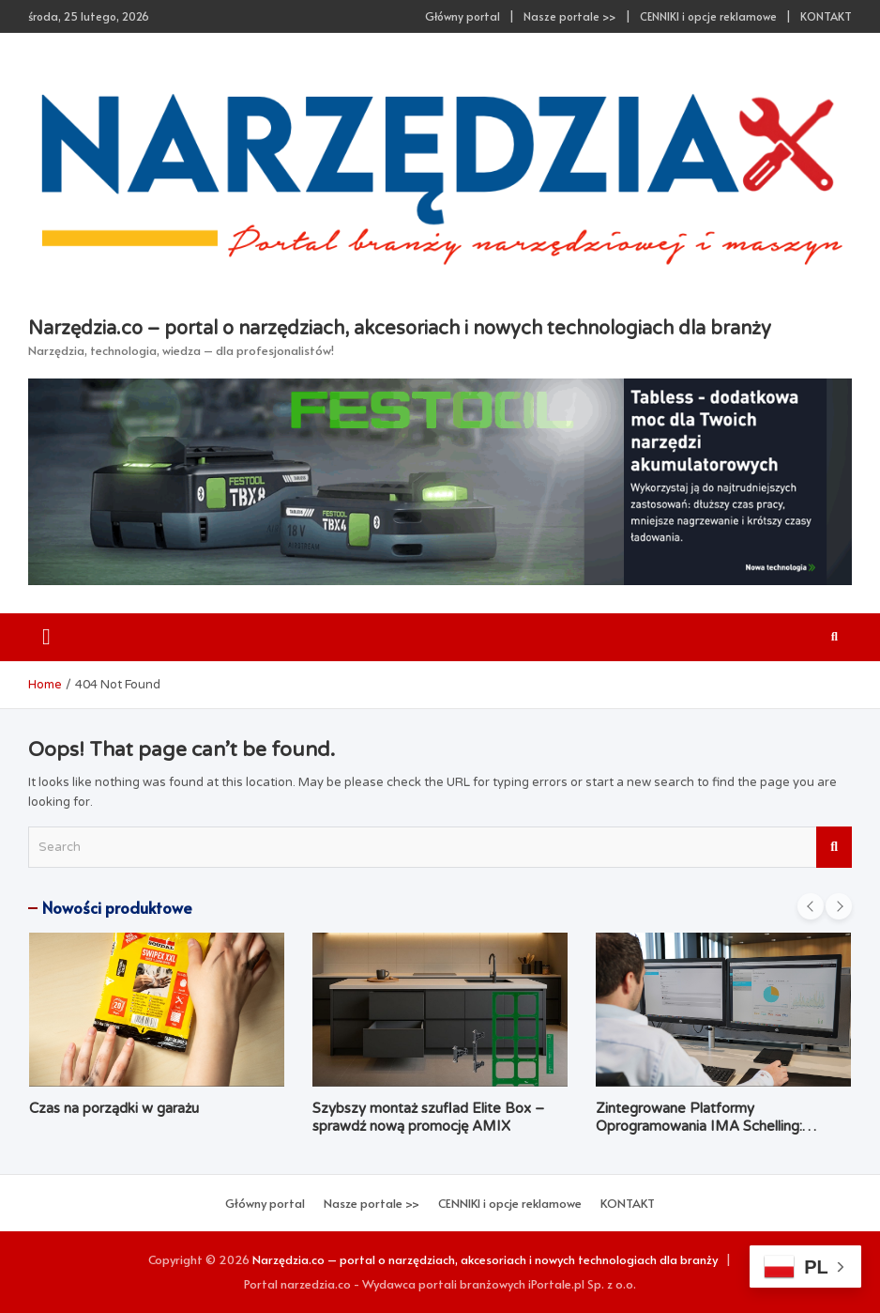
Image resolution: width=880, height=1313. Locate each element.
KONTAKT (826, 15)
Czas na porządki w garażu (114, 1108)
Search (834, 847)
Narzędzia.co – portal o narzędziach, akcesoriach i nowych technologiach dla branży (399, 328)
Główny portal (462, 15)
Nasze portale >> (569, 15)
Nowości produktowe (117, 907)
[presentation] (810, 906)
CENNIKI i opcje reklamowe (708, 15)
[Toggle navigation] (46, 637)
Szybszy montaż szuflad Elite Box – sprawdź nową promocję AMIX (428, 1117)
